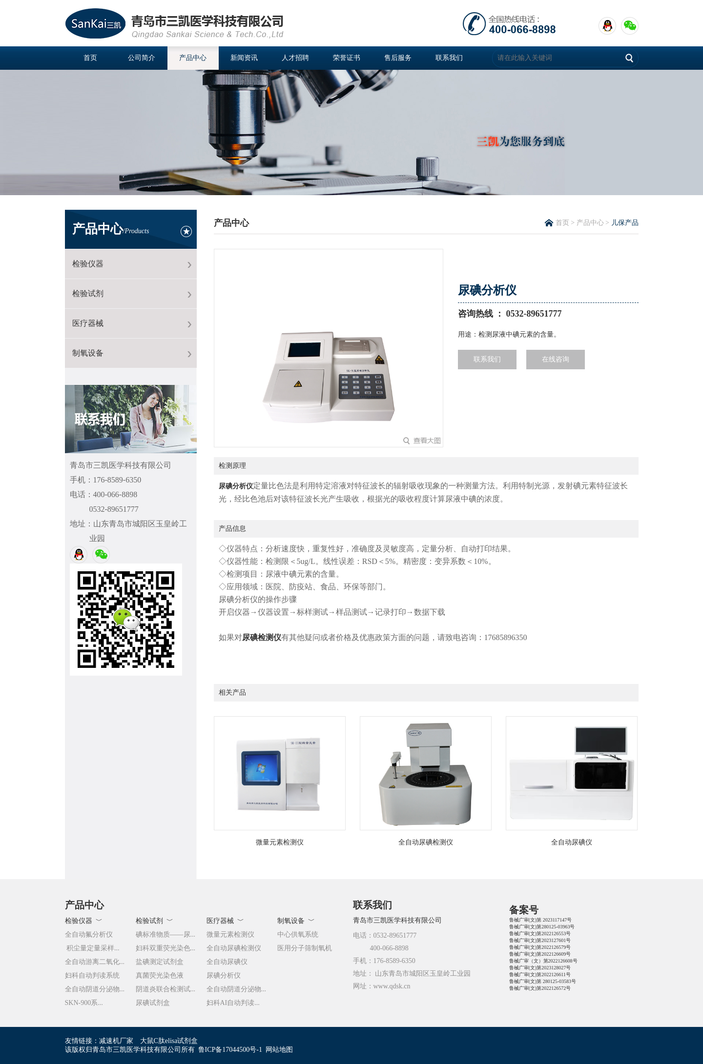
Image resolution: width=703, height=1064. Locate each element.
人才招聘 (295, 57)
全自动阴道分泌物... (95, 989)
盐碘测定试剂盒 (160, 961)
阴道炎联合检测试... (166, 989)
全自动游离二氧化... (95, 961)
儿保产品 (625, 222)
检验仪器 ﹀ (84, 920)
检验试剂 (87, 293)
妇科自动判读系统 (92, 975)
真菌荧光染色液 (160, 975)
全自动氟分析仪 (89, 934)
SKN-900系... (84, 1002)
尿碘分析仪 (236, 486)
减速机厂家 (116, 1040)
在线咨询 (555, 359)
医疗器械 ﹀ (225, 920)
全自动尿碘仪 (227, 961)
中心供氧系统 (297, 934)
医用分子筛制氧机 (304, 948)
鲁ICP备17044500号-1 (230, 1049)
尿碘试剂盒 (153, 1002)
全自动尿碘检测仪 (234, 948)
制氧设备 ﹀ (296, 920)
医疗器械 (87, 323)
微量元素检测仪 (230, 934)
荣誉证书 (346, 57)
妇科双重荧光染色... (166, 948)
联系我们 (449, 57)
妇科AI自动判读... (233, 1002)
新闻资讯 (244, 57)
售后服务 (398, 57)
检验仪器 (87, 264)
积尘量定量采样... (92, 948)
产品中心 (193, 57)
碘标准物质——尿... (166, 934)
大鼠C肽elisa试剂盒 (169, 1040)
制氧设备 (87, 353)
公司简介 (141, 57)
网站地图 (279, 1049)
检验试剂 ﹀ (154, 920)
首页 (90, 57)
